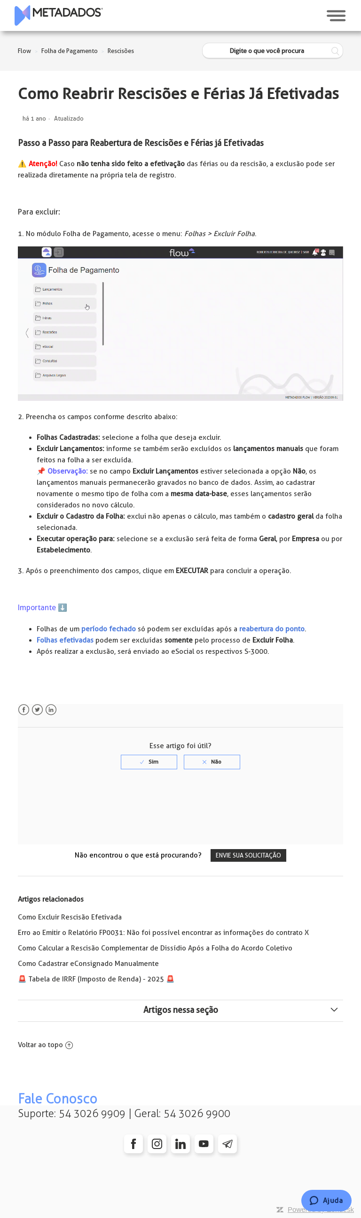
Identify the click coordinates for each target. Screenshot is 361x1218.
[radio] (149, 762)
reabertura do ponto (272, 629)
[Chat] (326, 1200)
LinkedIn (51, 710)
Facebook (24, 710)
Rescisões (121, 50)
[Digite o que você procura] (272, 51)
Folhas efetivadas (65, 640)
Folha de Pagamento (69, 50)
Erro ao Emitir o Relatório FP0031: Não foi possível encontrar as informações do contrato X (163, 932)
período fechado (108, 629)
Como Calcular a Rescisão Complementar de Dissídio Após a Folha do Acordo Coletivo (155, 948)
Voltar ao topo (45, 1045)
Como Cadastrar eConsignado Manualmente (88, 963)
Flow (24, 50)
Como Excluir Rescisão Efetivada (70, 917)
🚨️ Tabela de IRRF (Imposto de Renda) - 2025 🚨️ (96, 979)
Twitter (37, 710)
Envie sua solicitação (248, 855)
